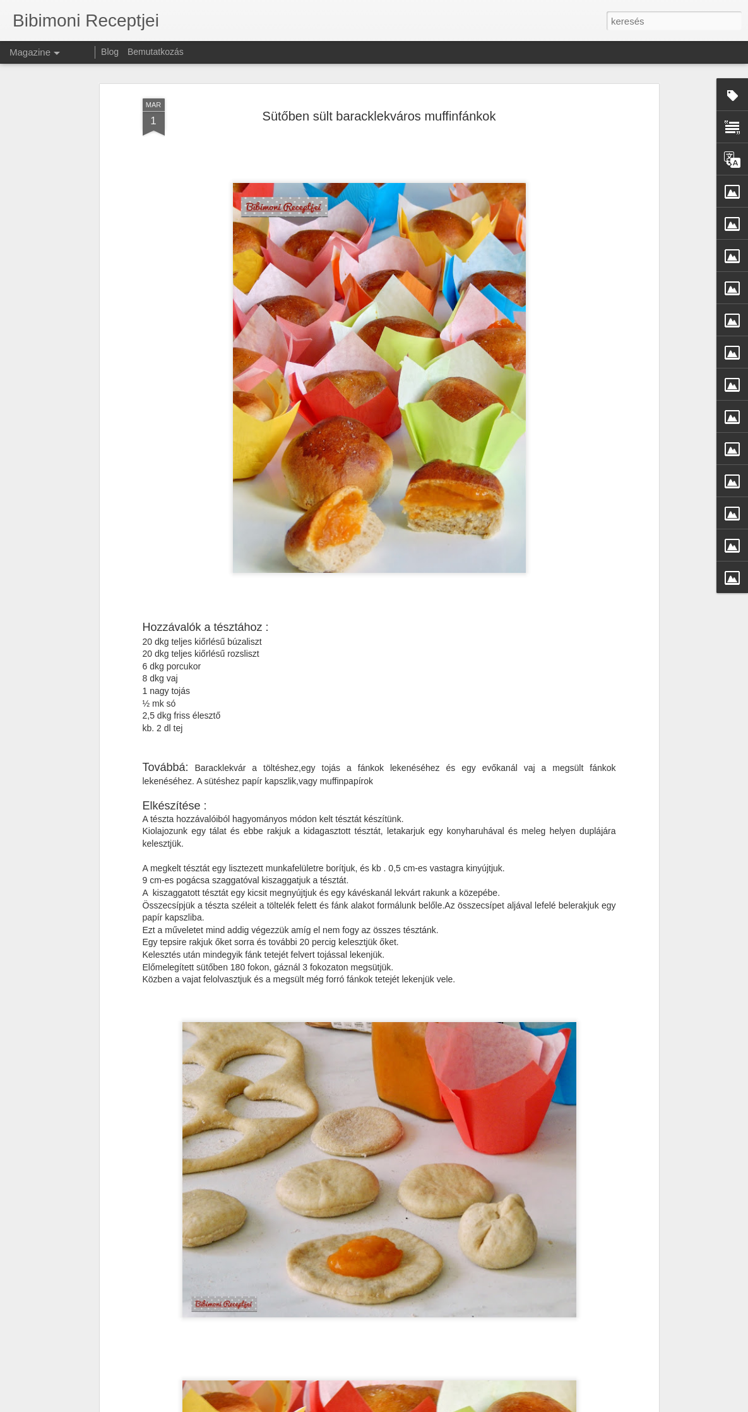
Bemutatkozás (156, 52)
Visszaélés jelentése (595, 1405)
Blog (110, 52)
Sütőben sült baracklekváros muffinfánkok (379, 95)
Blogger (549, 1405)
